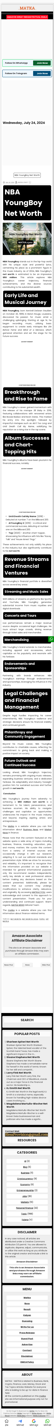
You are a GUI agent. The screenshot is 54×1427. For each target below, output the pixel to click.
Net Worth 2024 (30, 919)
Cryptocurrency (25, 1178)
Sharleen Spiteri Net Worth (22, 1041)
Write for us (27, 1326)
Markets (25, 1202)
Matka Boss (21, 1416)
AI (25, 1161)
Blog (25, 1166)
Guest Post (27, 1338)
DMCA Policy (27, 1362)
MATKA (32, 1411)
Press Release (27, 1332)
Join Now (42, 63)
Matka (11, 826)
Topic (42, 919)
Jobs (24, 1196)
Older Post (46, 965)
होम (7, 1422)
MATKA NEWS (17, 905)
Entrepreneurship (25, 1190)
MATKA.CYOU (38, 892)
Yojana (25, 1219)
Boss (27, 1303)
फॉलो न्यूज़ (34, 1422)
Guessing (27, 1321)
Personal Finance (24, 1207)
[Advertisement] (27, 39)
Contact (27, 1350)
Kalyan (27, 1315)
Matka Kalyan (37, 1413)
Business (25, 1172)
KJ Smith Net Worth (18, 1088)
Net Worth (16, 919)
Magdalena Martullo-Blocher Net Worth (27, 1105)
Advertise (27, 1344)
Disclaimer (27, 1356)
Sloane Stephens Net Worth (23, 1057)
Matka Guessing (39, 1416)
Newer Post (8, 965)
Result (27, 1309)
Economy (25, 1184)
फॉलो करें (20, 1422)
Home (27, 965)
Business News (30, 829)
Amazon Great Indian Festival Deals (27, 17)
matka (11, 910)
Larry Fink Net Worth (18, 1072)
